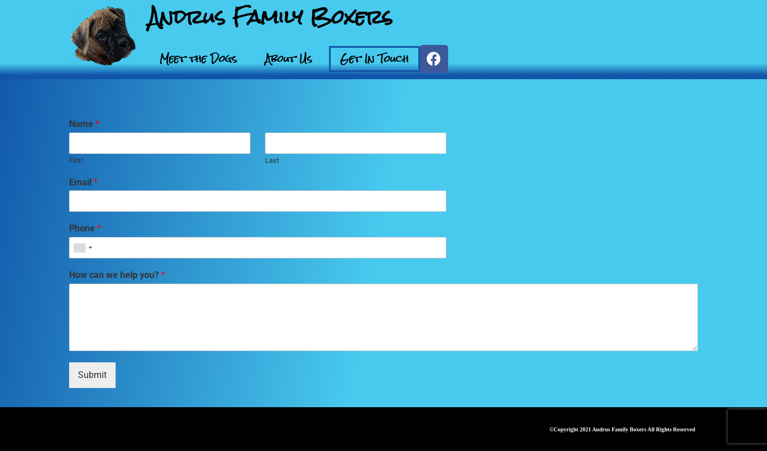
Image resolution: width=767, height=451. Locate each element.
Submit (92, 375)
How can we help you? (117, 275)
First (76, 160)
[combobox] (82, 248)
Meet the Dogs (198, 58)
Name (84, 124)
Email (83, 182)
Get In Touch (374, 58)
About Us (288, 58)
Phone (85, 228)
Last (272, 160)
